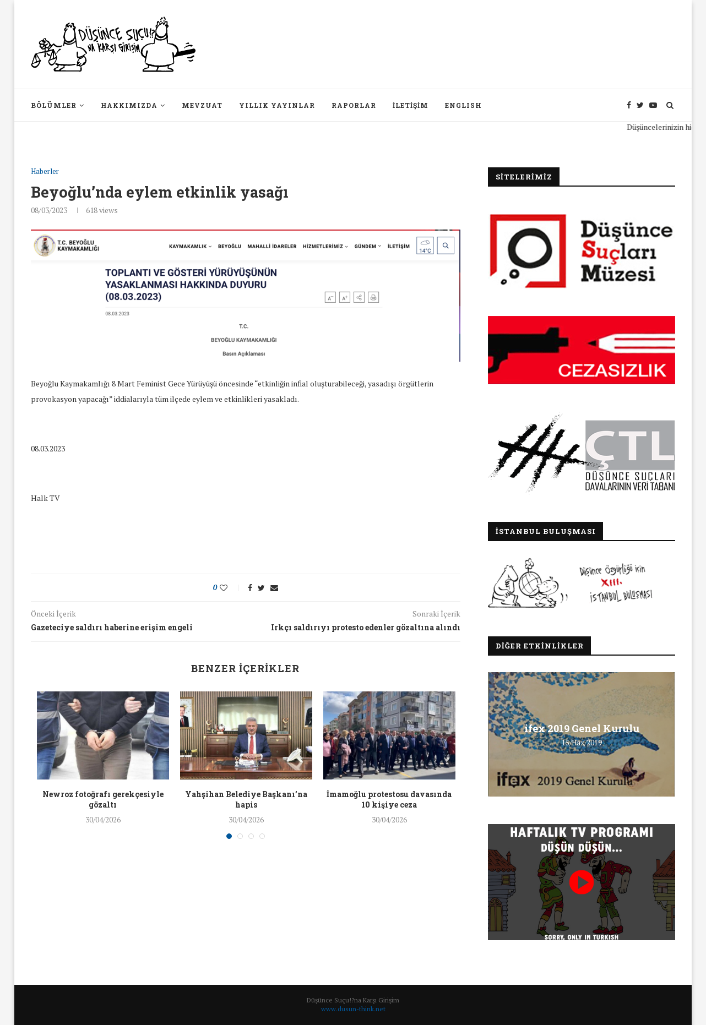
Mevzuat (202, 105)
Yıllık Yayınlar (277, 105)
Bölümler (54, 105)
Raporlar (354, 105)
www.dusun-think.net (353, 1009)
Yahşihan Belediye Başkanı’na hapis (246, 799)
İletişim (410, 105)
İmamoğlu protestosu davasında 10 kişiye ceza (389, 799)
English (463, 105)
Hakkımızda (129, 105)
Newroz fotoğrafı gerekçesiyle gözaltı (103, 799)
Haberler (45, 171)
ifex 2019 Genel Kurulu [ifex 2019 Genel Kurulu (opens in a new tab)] (581, 728)
